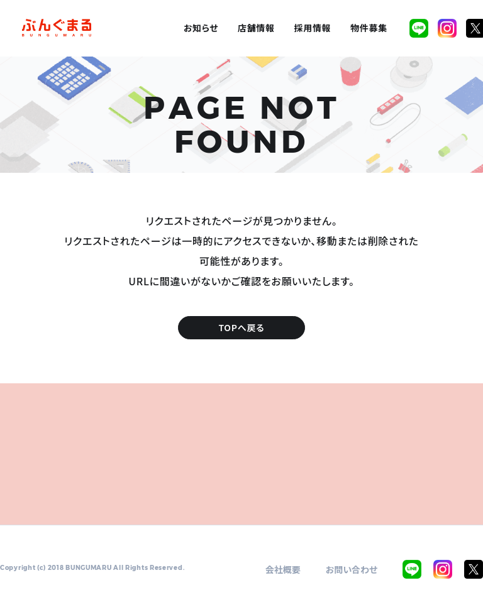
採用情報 (312, 27)
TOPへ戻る (241, 327)
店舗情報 (256, 27)
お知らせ (201, 27)
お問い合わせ (352, 569)
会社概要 (283, 569)
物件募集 (368, 27)
